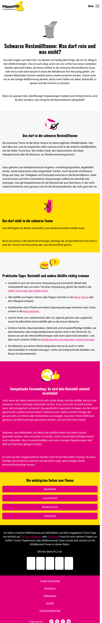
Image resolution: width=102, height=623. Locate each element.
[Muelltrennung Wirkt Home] (13, 6)
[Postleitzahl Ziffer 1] (31, 563)
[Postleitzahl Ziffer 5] (69, 563)
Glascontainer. (31, 311)
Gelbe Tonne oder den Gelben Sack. (28, 290)
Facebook (53, 536)
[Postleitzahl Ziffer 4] (59, 563)
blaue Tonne (81, 297)
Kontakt (50, 603)
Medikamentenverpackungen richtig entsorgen (68, 339)
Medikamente (50, 507)
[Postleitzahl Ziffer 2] (40, 563)
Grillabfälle (50, 516)
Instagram (35, 536)
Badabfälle (50, 489)
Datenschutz (50, 595)
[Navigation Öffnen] (94, 6)
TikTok (24, 536)
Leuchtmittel (50, 498)
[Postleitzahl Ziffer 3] (50, 563)
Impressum (50, 588)
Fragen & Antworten (50, 581)
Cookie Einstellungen (50, 610)
